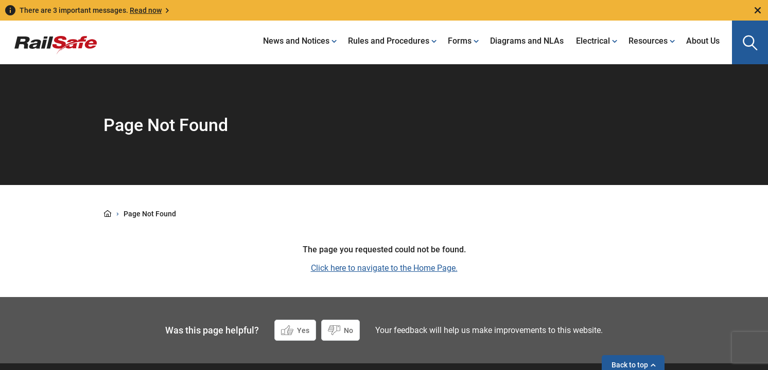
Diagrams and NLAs (527, 41)
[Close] (757, 10)
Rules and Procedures (388, 41)
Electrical (593, 41)
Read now (146, 10)
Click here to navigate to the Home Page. (384, 268)
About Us (703, 41)
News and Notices (296, 41)
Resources (648, 41)
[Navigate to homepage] (48, 37)
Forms (460, 41)
